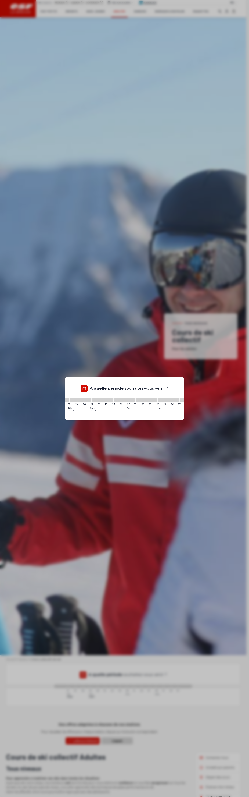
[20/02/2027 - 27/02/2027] (146, 400)
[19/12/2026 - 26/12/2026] (80, 400)
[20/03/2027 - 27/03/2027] (175, 400)
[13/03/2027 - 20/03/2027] (168, 400)
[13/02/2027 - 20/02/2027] (139, 400)
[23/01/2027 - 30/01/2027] (117, 400)
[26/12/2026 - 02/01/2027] (87, 400)
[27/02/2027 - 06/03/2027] (153, 400)
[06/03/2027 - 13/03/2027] (161, 400)
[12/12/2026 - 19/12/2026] (73, 400)
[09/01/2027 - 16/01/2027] (102, 400)
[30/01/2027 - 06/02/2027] (124, 400)
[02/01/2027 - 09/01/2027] (95, 400)
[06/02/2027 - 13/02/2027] (131, 400)
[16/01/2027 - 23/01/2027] (109, 400)
